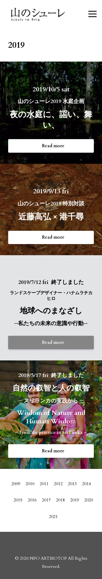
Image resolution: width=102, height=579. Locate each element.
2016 (32, 500)
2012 (58, 484)
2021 (53, 517)
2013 (72, 484)
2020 (88, 500)
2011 (44, 484)
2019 (74, 500)
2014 (86, 484)
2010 (30, 484)
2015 (18, 500)
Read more (53, 146)
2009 (15, 484)
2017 (46, 500)
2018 (60, 500)
